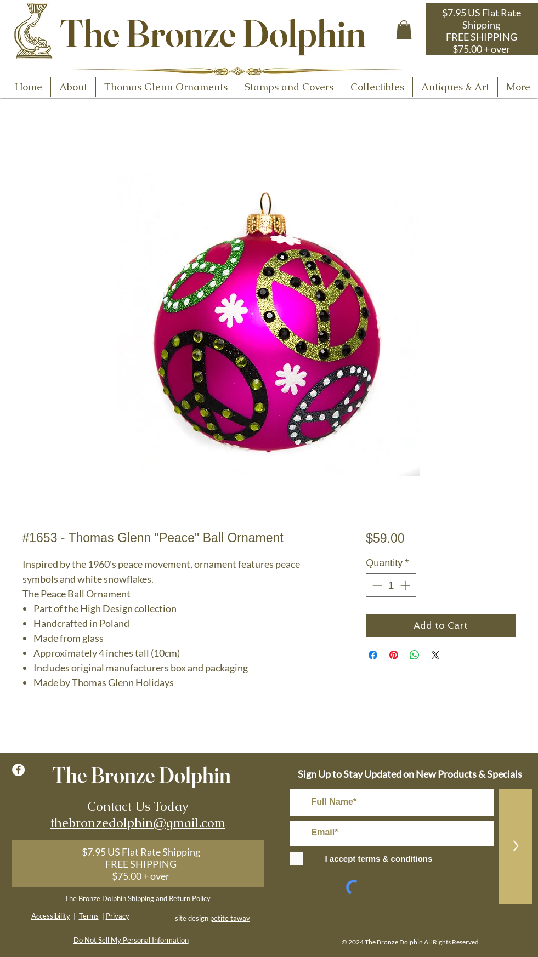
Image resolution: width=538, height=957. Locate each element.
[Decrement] (375, 585)
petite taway (230, 918)
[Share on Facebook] (373, 655)
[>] (515, 846)
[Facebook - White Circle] (18, 770)
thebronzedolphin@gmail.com (137, 822)
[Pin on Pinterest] (393, 655)
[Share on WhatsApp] (414, 655)
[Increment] (406, 585)
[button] (404, 29)
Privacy (117, 916)
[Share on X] (435, 655)
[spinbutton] (391, 585)
